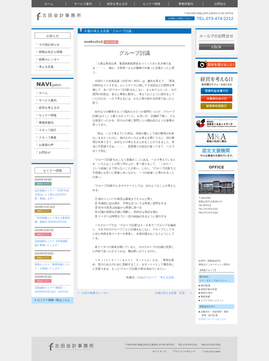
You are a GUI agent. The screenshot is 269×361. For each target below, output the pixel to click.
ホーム (48, 3)
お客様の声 (46, 144)
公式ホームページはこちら (212, 319)
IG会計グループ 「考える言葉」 (157, 277)
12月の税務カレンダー (95, 292)
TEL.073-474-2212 (214, 18)
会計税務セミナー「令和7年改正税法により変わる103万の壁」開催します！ (52, 194)
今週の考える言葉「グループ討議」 (109, 31)
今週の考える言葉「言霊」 (171, 292)
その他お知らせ (49, 44)
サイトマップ (159, 351)
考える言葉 (46, 66)
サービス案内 (83, 3)
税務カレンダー (49, 59)
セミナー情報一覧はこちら (52, 300)
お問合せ (220, 3)
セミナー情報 (151, 3)
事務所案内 (185, 3)
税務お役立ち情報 (50, 52)
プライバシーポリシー (184, 351)
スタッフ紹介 (48, 130)
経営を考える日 (117, 3)
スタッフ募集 (48, 137)
